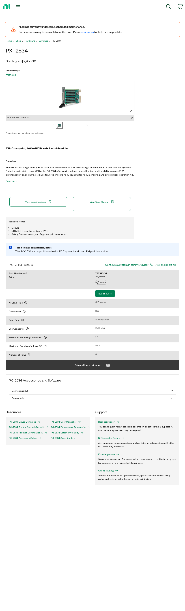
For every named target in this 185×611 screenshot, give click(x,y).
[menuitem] (168, 7)
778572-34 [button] (11, 74)
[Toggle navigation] (24, 7)
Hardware (30, 40)
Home (9, 40)
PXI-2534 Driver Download (24, 421)
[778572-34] (59, 125)
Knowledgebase (108, 454)
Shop (18, 40)
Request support (109, 421)
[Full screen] (131, 111)
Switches (43, 40)
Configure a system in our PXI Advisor (126, 264)
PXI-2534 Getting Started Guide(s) (27, 427)
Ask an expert (164, 264)
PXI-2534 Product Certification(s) (27, 432)
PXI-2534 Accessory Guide (25, 438)
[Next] (87, 126)
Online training (108, 470)
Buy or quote (105, 293)
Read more (11, 181)
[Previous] (53, 126)
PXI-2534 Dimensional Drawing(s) (69, 427)
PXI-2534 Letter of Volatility (67, 432)
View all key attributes (92, 365)
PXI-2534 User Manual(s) (66, 421)
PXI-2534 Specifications (65, 438)
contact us (87, 32)
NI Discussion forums (111, 438)
